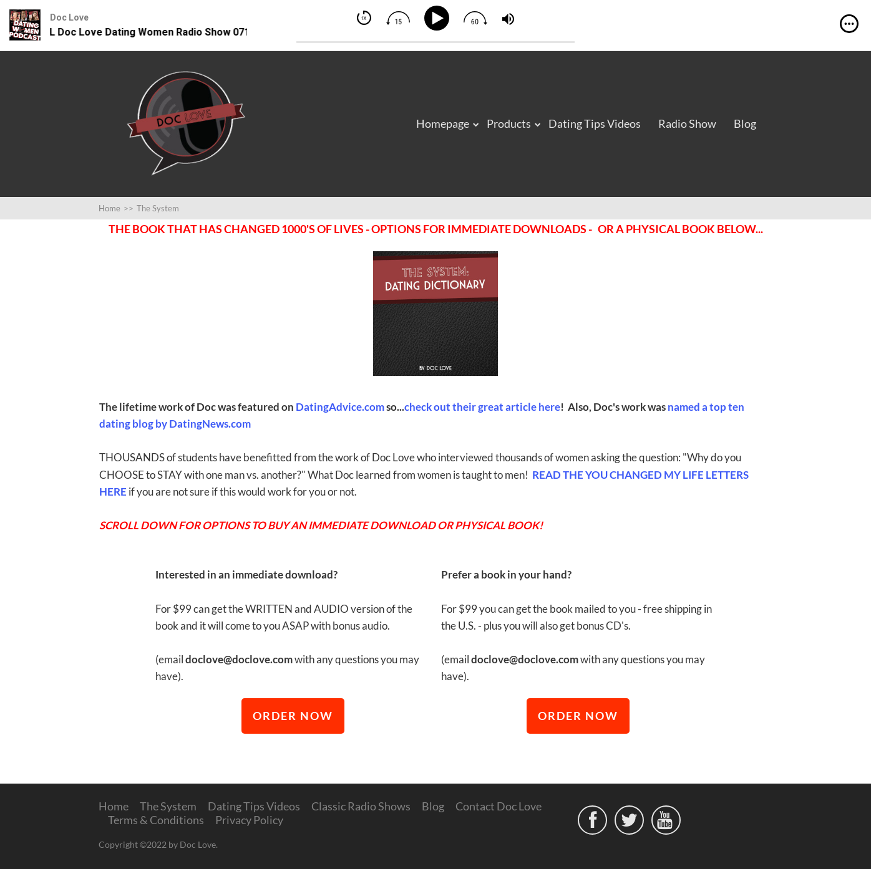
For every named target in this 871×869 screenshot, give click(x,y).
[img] (849, 23)
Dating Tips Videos (594, 123)
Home (114, 806)
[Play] (438, 18)
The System (168, 806)
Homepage (442, 123)
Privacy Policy (249, 820)
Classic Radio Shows (361, 806)
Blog (745, 123)
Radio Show (687, 123)
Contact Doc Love (498, 806)
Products (509, 123)
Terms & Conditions (156, 820)
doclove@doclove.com (239, 659)
